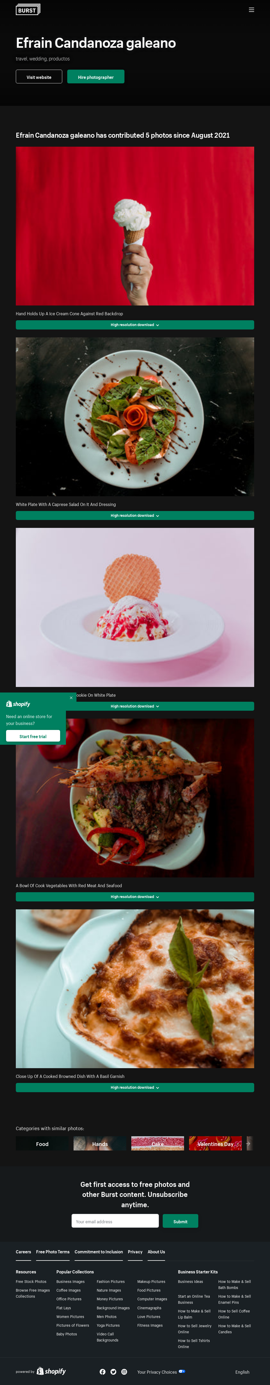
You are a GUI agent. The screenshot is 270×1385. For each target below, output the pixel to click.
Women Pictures (70, 1316)
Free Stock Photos (31, 1281)
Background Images (113, 1307)
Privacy (135, 1251)
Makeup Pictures (151, 1281)
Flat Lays (63, 1307)
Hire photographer (96, 76)
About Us (156, 1251)
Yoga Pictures (108, 1325)
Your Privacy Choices (161, 1371)
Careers (23, 1251)
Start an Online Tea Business (194, 1299)
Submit (180, 1220)
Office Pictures (68, 1298)
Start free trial (33, 735)
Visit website (39, 76)
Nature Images (109, 1290)
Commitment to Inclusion (99, 1251)
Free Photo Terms (53, 1251)
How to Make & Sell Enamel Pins (234, 1299)
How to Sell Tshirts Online (194, 1343)
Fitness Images (150, 1325)
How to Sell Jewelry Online (194, 1328)
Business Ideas (190, 1281)
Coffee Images (68, 1290)
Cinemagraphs (149, 1307)
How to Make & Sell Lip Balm (194, 1314)
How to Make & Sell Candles (234, 1328)
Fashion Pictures (111, 1281)
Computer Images (152, 1298)
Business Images (70, 1281)
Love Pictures (148, 1316)
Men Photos (107, 1316)
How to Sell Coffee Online (234, 1314)
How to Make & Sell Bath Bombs (234, 1284)
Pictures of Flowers (72, 1325)
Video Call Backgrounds (107, 1337)
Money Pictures (110, 1298)
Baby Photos (66, 1333)
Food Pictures (149, 1290)
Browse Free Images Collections (33, 1293)
